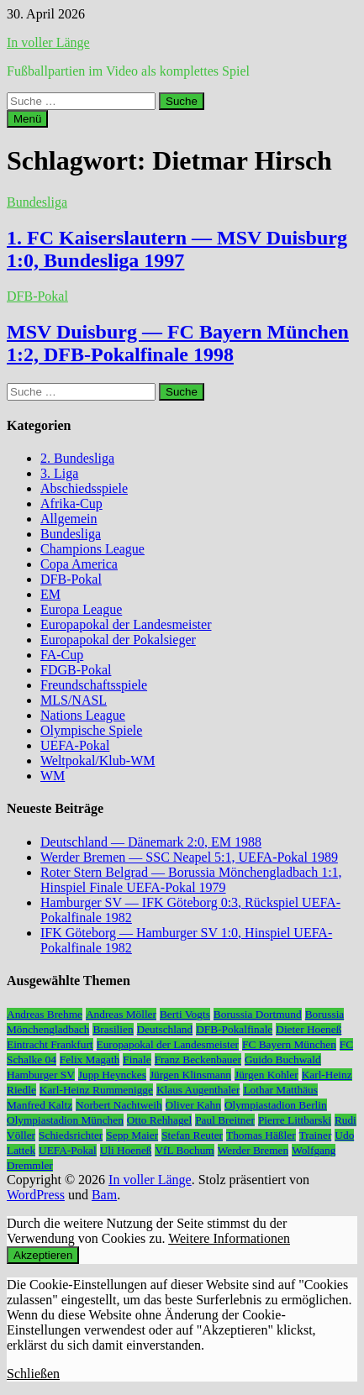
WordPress (36, 1195)
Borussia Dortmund (258, 1014)
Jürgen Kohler (266, 1074)
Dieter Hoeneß (308, 1029)
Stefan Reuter (192, 1135)
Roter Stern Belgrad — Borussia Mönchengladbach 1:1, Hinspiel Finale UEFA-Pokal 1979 (191, 879)
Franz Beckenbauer (198, 1059)
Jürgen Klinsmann (190, 1074)
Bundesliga (37, 202)
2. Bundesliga (77, 458)
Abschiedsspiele (84, 488)
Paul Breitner (225, 1120)
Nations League (82, 715)
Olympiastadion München (65, 1120)
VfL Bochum (184, 1150)
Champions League (92, 549)
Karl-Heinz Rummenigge (96, 1089)
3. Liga (59, 473)
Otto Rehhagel (159, 1120)
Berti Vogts (185, 1014)
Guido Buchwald (283, 1059)
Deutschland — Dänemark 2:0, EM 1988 (150, 842)
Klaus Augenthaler (198, 1089)
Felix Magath (89, 1059)
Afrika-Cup (71, 503)
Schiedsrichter (71, 1135)
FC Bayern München (289, 1044)
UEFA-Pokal (74, 745)
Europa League (81, 609)
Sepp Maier (132, 1135)
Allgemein (69, 518)
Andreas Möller (121, 1014)
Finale (136, 1059)
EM (50, 594)
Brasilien (112, 1029)
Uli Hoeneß (126, 1150)
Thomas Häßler (261, 1135)
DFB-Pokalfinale (234, 1029)
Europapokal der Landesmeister (125, 624)
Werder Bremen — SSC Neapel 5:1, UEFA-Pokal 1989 (189, 857)
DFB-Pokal (37, 296)
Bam (104, 1195)
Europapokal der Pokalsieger (118, 639)
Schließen (33, 1373)
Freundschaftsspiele (93, 685)
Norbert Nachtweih (119, 1105)
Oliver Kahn (193, 1105)
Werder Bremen (253, 1150)
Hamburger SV (41, 1074)
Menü (27, 119)
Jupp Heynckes (112, 1074)
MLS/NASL (73, 700)
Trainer (315, 1135)
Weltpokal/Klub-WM (97, 760)
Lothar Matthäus (280, 1089)
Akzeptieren (42, 1255)
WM (52, 775)
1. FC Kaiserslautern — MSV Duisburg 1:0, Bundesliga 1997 (177, 249)
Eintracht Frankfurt (50, 1044)
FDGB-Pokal (75, 670)
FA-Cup (61, 655)
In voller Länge (48, 42)
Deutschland (165, 1029)
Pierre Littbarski (294, 1120)
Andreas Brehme (44, 1014)
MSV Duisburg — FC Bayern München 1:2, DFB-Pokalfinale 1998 (178, 343)
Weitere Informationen (229, 1238)
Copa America (79, 564)
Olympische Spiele (91, 730)
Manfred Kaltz (39, 1105)
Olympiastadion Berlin (275, 1105)
